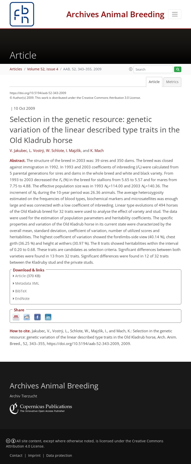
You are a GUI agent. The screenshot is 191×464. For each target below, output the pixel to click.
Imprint (34, 455)
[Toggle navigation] (174, 14)
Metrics (172, 82)
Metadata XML (27, 283)
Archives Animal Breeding (115, 14)
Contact (16, 455)
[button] (131, 69)
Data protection (59, 455)
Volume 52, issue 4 (42, 69)
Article (154, 82)
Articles (16, 69)
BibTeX (21, 291)
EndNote (22, 298)
